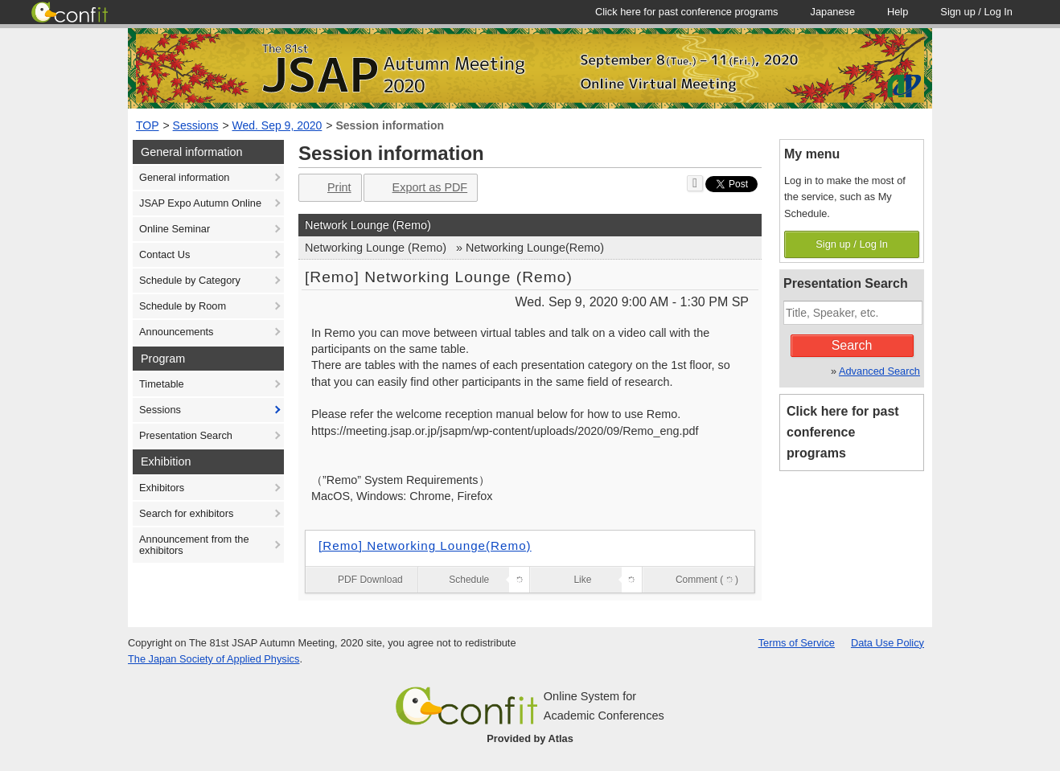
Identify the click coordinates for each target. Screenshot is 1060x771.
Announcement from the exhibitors (194, 544)
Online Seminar (174, 229)
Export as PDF (419, 188)
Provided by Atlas (530, 738)
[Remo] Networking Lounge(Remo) (425, 545)
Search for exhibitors (186, 513)
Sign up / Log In (852, 244)
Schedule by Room (182, 306)
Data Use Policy (887, 643)
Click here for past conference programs (843, 432)
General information (184, 177)
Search (852, 345)
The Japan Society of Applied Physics (213, 659)
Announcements (176, 332)
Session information (389, 125)
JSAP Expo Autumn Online (200, 203)
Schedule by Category (189, 280)
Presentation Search (185, 435)
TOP (147, 125)
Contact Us (164, 254)
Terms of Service (796, 643)
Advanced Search (879, 371)
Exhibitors (161, 488)
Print (328, 188)
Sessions (196, 125)
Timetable (161, 384)
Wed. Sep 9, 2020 (277, 125)
